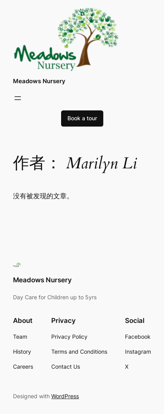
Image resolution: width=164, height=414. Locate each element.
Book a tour (82, 118)
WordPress (65, 396)
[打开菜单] (17, 98)
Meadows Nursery (39, 81)
